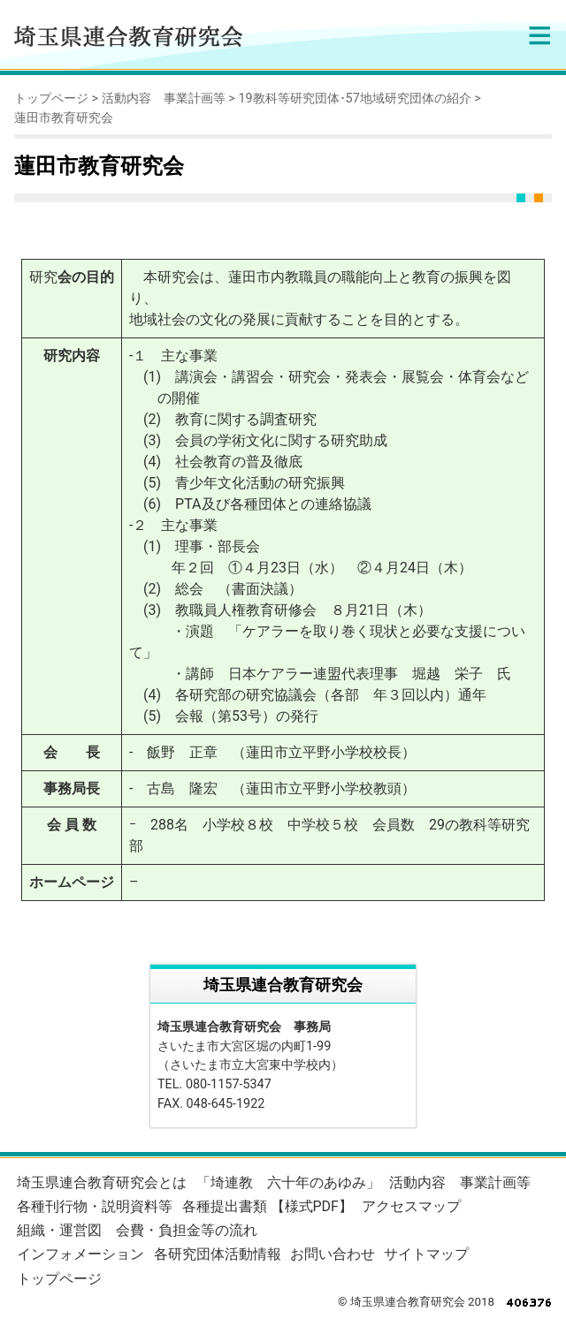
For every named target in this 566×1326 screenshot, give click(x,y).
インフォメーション (80, 1254)
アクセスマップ (411, 1206)
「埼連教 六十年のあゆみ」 (288, 1182)
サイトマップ (426, 1254)
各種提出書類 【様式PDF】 (267, 1206)
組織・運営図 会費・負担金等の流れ (137, 1230)
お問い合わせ (332, 1254)
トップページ (51, 98)
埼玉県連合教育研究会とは (102, 1182)
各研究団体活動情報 (217, 1254)
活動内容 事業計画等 (164, 98)
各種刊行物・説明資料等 (94, 1206)
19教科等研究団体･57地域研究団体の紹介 (354, 98)
